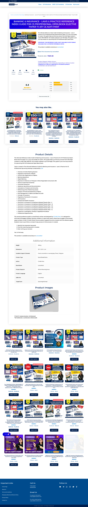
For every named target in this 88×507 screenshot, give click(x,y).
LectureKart (61, 47)
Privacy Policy (5, 497)
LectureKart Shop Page (19, 14)
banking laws (20, 317)
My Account (76, 4)
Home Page (4, 486)
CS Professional (47, 4)
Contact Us (4, 500)
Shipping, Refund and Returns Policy (10, 494)
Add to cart (44, 75)
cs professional (26, 317)
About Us (4, 489)
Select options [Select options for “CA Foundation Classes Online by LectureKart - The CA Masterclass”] (54, 359)
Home (39, 4)
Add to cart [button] (13, 141)
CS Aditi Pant (57, 216)
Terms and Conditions (7, 492)
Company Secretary (24, 316)
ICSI (42, 168)
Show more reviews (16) (44, 96)
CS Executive (68, 4)
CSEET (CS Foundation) (58, 4)
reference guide (33, 317)
